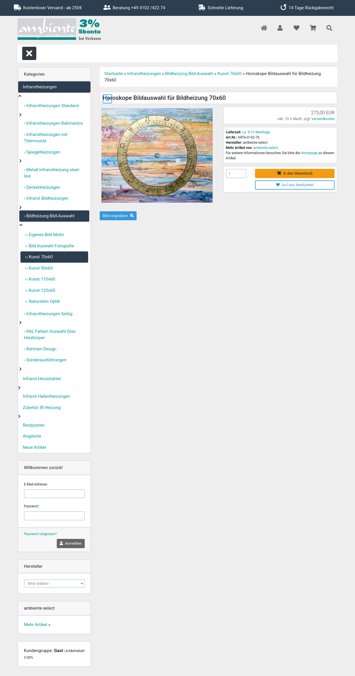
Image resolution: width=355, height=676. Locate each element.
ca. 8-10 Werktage (256, 132)
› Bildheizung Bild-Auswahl (49, 216)
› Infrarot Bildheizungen (46, 198)
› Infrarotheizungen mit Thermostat (45, 138)
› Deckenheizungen (42, 187)
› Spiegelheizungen (42, 152)
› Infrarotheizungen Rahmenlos (53, 123)
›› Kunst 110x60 (40, 279)
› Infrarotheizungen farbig (48, 313)
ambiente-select (265, 148)
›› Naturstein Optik (42, 301)
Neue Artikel (34, 447)
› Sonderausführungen (45, 360)
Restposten (34, 425)
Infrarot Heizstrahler (42, 378)
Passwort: (31, 506)
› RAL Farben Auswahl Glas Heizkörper (49, 335)
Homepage (309, 153)
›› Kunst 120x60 (40, 290)
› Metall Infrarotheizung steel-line (52, 173)
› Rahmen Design (40, 349)
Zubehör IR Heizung (42, 407)
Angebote (32, 436)
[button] (280, 28)
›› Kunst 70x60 (39, 256)
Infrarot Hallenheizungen (46, 396)
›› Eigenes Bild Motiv (44, 234)
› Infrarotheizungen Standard (51, 105)
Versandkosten (323, 119)
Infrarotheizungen (39, 86)
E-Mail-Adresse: (36, 484)
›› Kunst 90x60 (39, 268)
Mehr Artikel (35, 624)
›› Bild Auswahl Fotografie (49, 246)
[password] (54, 515)
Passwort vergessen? (40, 534)
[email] (54, 493)
